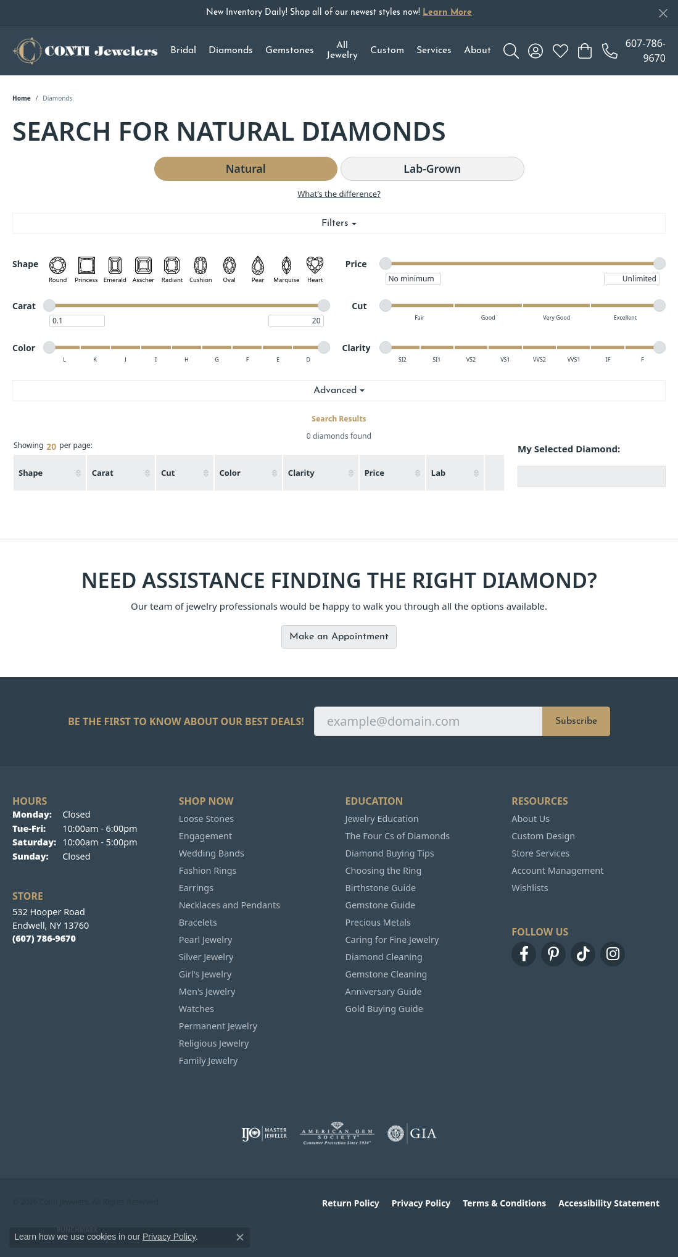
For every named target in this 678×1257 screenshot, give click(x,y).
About (477, 51)
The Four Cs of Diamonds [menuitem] (397, 836)
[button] (511, 50)
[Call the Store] (44, 938)
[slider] (385, 263)
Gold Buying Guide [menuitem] (384, 1008)
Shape (31, 472)
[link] (634, 50)
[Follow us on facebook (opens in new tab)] (523, 954)
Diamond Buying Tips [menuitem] (389, 853)
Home (21, 98)
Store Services (540, 853)
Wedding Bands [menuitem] (211, 853)
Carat (103, 472)
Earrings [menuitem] (196, 888)
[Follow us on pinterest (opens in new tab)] (553, 954)
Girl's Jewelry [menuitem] (205, 974)
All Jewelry (342, 50)
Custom (387, 51)
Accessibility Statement (608, 1203)
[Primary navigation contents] (330, 50)
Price (374, 472)
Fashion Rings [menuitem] (208, 870)
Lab (438, 472)
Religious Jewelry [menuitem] (214, 1043)
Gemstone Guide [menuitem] (380, 905)
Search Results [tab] (339, 418)
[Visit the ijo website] (264, 1133)
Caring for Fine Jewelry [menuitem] (392, 939)
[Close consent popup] (240, 1237)
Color (230, 472)
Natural (246, 168)
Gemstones (289, 51)
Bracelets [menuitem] (198, 922)
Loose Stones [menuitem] (206, 818)
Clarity (301, 472)
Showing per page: (53, 446)
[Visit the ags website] (337, 1133)
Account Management (557, 870)
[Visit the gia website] (412, 1133)
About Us (530, 818)
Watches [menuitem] (196, 1008)
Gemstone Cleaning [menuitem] (386, 974)
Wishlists (529, 888)
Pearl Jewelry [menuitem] (205, 939)
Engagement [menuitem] (205, 836)
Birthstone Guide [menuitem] (380, 888)
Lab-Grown (432, 168)
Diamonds (231, 51)
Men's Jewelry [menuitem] (207, 991)
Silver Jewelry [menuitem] (206, 957)
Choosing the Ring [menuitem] (383, 870)
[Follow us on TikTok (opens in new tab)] (583, 954)
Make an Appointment (339, 637)
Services (434, 51)
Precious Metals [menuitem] (378, 922)
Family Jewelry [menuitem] (208, 1060)
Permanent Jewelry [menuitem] (218, 1026)
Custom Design (543, 836)
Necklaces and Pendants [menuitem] (229, 905)
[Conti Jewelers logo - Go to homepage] (85, 50)
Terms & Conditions (504, 1203)
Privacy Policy (421, 1203)
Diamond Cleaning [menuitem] (384, 957)
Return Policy (350, 1203)
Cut (168, 472)
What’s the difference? (339, 193)
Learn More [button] (447, 12)
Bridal (183, 51)
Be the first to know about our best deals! (186, 722)
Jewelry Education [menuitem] (382, 818)
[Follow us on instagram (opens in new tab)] (612, 954)
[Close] (663, 13)
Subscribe (576, 721)
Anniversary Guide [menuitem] (383, 991)
